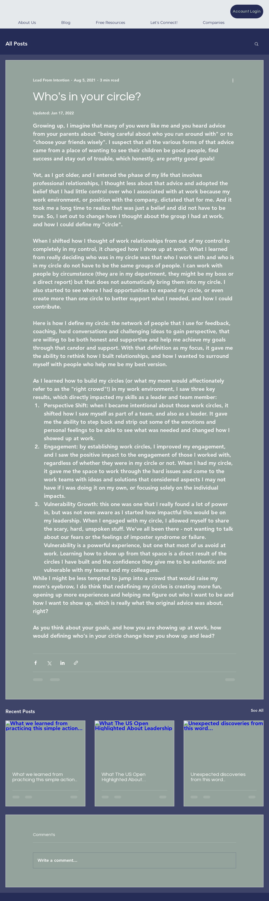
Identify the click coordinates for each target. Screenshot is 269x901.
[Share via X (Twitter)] (49, 662)
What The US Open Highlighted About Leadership (123, 777)
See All (257, 710)
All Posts (16, 43)
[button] (256, 43)
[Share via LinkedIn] (62, 662)
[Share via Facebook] (35, 662)
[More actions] (232, 80)
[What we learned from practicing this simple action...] (45, 743)
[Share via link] (76, 662)
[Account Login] (246, 11)
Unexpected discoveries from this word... (218, 777)
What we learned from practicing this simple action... (44, 777)
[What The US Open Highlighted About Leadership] (134, 743)
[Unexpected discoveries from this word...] (223, 743)
